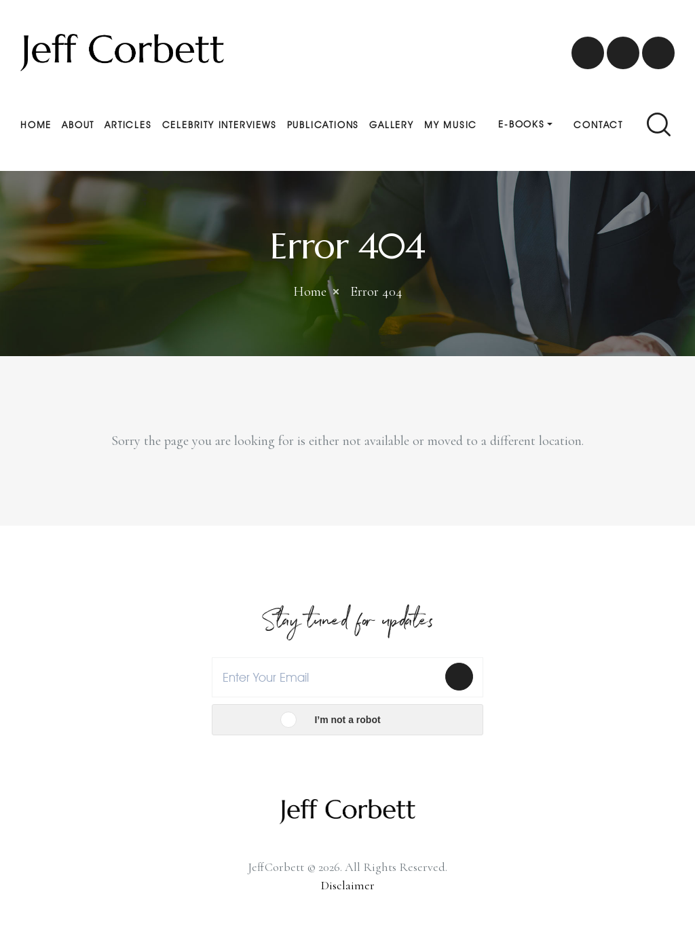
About (78, 124)
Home (36, 124)
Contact (598, 124)
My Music (450, 124)
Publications (323, 124)
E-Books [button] (521, 124)
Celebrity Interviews (219, 124)
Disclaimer (348, 885)
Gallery (391, 124)
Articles (128, 124)
